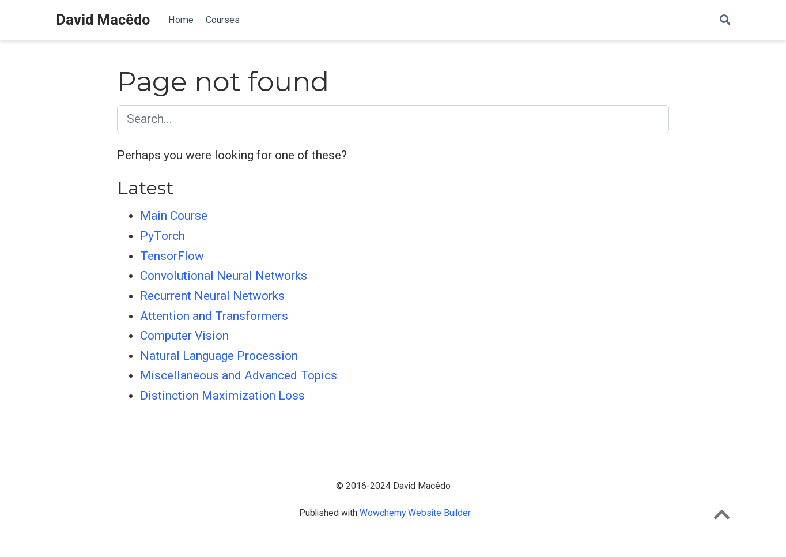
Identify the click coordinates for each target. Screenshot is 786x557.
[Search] (725, 20)
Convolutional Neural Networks (223, 276)
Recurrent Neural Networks (212, 296)
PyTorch (162, 236)
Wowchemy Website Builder (415, 512)
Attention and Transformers (214, 316)
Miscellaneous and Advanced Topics (238, 375)
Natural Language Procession (219, 356)
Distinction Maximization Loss (222, 395)
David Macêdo (103, 20)
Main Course (173, 216)
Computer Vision (184, 336)
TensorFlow (172, 256)
